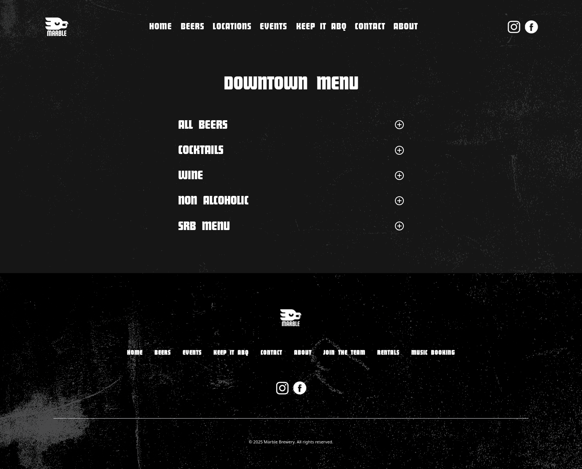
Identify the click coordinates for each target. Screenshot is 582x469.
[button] (232, 26)
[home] (57, 26)
